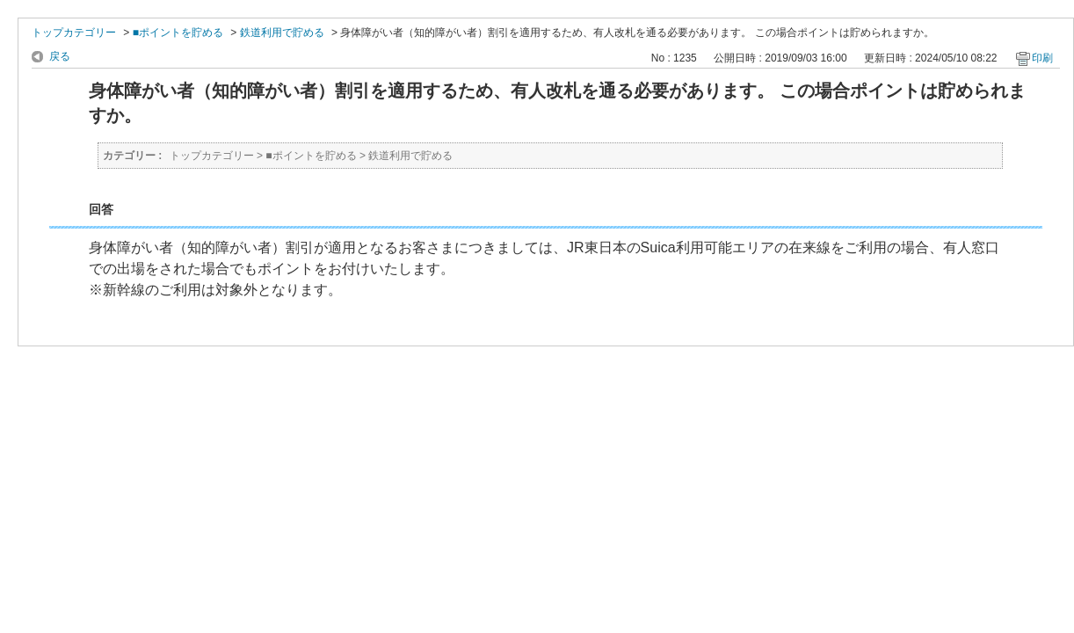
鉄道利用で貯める (282, 32)
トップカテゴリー (74, 32)
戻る (59, 56)
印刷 (1042, 58)
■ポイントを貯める (178, 32)
